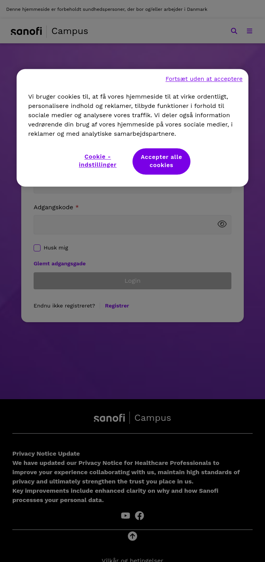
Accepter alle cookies (161, 161)
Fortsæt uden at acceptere (204, 78)
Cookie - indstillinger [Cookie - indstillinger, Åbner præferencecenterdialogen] (98, 160)
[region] (132, 127)
